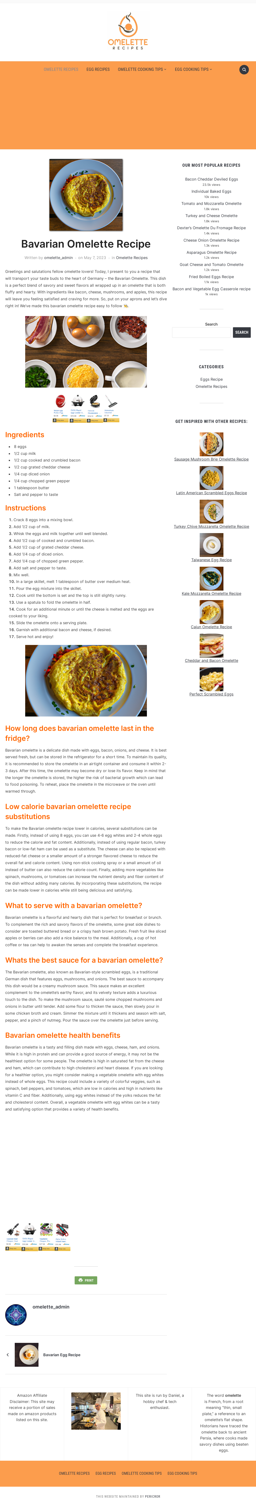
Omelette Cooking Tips (140, 69)
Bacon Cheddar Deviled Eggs (211, 179)
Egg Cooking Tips (191, 69)
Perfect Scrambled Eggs (211, 694)
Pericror (152, 1496)
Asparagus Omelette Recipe (212, 252)
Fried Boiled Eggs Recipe (211, 276)
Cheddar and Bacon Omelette (211, 660)
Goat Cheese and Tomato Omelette (211, 264)
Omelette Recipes (61, 69)
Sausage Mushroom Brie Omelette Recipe (211, 459)
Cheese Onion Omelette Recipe (211, 240)
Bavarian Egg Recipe (61, 1354)
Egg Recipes (98, 69)
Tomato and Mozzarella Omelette (211, 203)
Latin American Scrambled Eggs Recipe (211, 492)
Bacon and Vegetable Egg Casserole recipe (212, 288)
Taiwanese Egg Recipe (211, 559)
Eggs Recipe (211, 379)
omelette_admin (58, 257)
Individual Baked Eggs (211, 191)
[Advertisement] (128, 111)
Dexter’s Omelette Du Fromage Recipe (211, 227)
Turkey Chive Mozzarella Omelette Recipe (211, 526)
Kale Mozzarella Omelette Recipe (211, 593)
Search (211, 324)
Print (89, 1280)
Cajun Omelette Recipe (211, 626)
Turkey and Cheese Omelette (211, 215)
